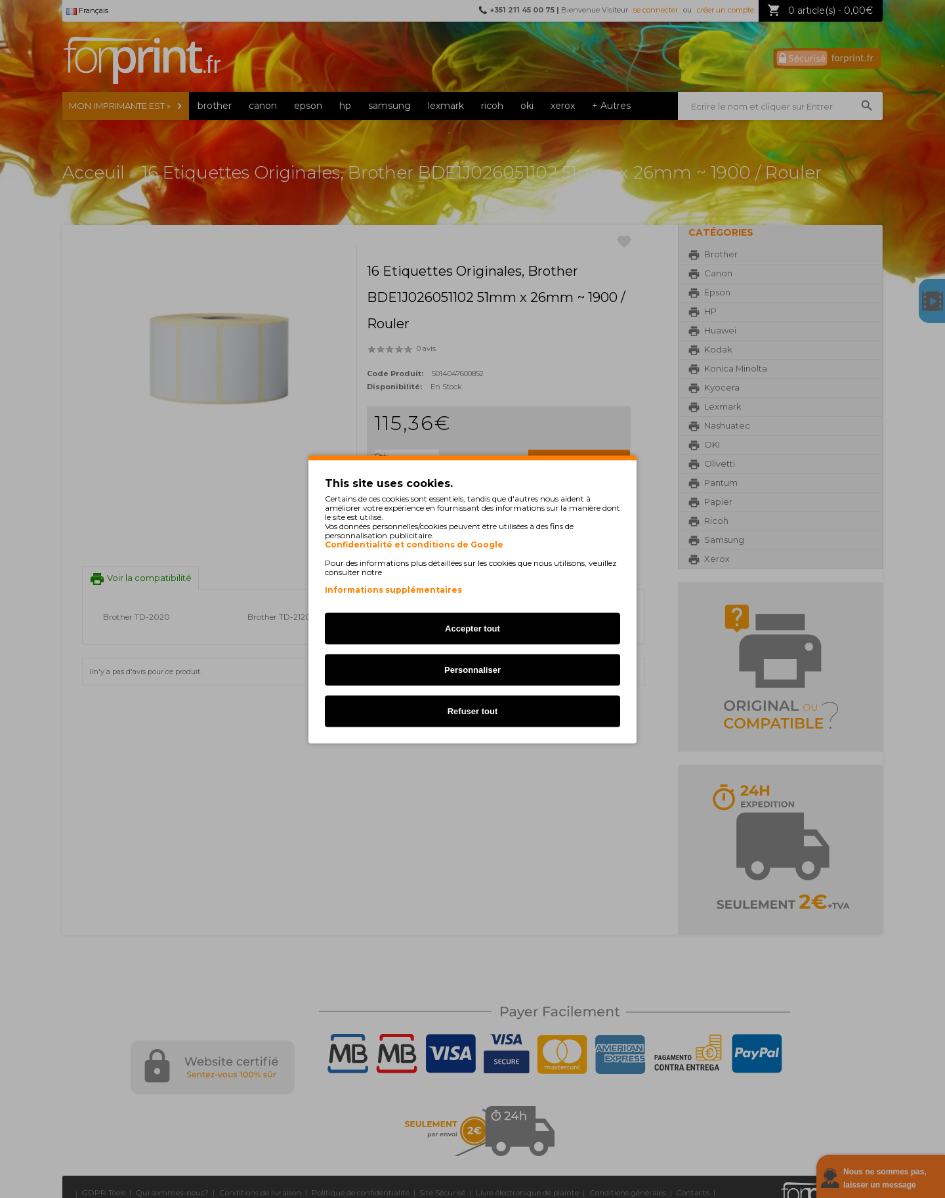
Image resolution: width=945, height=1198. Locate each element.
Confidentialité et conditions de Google (414, 544)
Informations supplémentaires (393, 589)
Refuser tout (473, 711)
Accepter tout (472, 628)
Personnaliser (472, 669)
